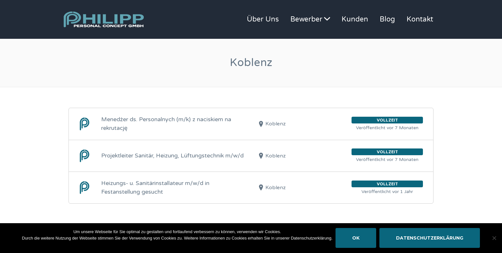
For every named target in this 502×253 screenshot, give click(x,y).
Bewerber (306, 19)
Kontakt (420, 19)
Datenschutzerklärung (429, 238)
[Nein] (494, 238)
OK (356, 238)
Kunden (355, 19)
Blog (387, 19)
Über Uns (263, 19)
